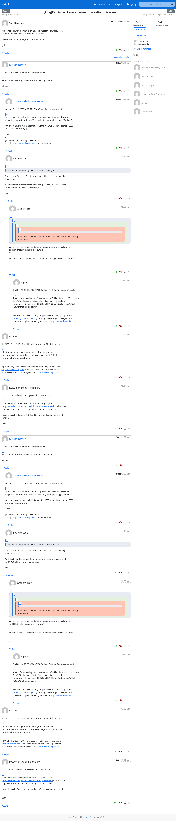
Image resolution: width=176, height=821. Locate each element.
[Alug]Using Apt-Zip (10, 14)
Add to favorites (142, 48)
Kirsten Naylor (17, 64)
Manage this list (102, 4)
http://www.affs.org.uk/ (23, 143)
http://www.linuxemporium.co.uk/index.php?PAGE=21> (27, 406)
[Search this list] (154, 4)
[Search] (172, 4)
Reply (5, 53)
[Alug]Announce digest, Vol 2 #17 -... (158, 14)
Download (140, 35)
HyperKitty (88, 817)
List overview (140, 29)
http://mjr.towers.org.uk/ (24, 318)
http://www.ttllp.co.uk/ (61, 321)
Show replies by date (121, 57)
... (3, 77)
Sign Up (132, 4)
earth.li (5, 4)
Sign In (119, 4)
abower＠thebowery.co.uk (28, 101)
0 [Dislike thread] (121, 50)
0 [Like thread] (116, 50)
